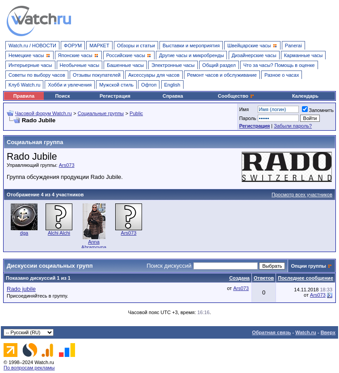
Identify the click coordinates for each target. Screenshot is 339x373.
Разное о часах (281, 75)
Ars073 (67, 165)
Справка (173, 96)
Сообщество (236, 96)
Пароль (247, 118)
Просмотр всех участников (302, 194)
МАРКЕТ (99, 45)
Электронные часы (173, 65)
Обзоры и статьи (136, 45)
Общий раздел (219, 65)
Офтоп (148, 84)
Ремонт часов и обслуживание (222, 75)
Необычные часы (80, 65)
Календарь (305, 96)
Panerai (293, 45)
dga (24, 233)
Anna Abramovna (93, 244)
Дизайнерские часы (254, 55)
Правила (23, 96)
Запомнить (318, 110)
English (172, 84)
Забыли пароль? (293, 125)
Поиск (62, 96)
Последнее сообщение (305, 278)
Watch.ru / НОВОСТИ (32, 45)
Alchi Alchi (59, 233)
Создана (239, 278)
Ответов (264, 278)
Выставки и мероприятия (191, 45)
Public (136, 113)
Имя (243, 109)
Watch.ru (305, 332)
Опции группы (308, 266)
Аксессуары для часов (154, 75)
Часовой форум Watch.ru (43, 113)
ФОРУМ (73, 45)
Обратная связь (271, 332)
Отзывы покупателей (97, 75)
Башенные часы (125, 65)
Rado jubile (21, 289)
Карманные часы (303, 55)
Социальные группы (101, 113)
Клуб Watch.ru (24, 84)
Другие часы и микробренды (191, 55)
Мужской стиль (116, 84)
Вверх (328, 332)
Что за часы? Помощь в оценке (279, 65)
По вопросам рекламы (29, 367)
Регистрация (115, 96)
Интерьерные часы (30, 65)
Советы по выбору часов (36, 75)
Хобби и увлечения (70, 84)
